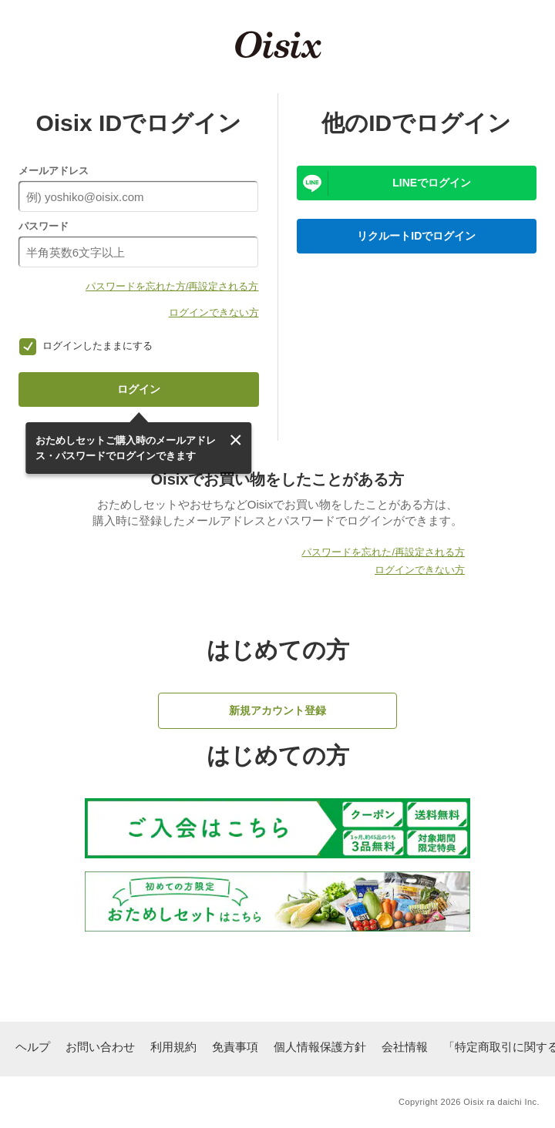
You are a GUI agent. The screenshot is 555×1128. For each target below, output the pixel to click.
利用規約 (173, 1046)
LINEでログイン (431, 182)
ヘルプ (32, 1046)
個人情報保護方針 (320, 1046)
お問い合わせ (100, 1046)
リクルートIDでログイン (416, 236)
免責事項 (235, 1046)
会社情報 (405, 1046)
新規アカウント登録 (277, 710)
